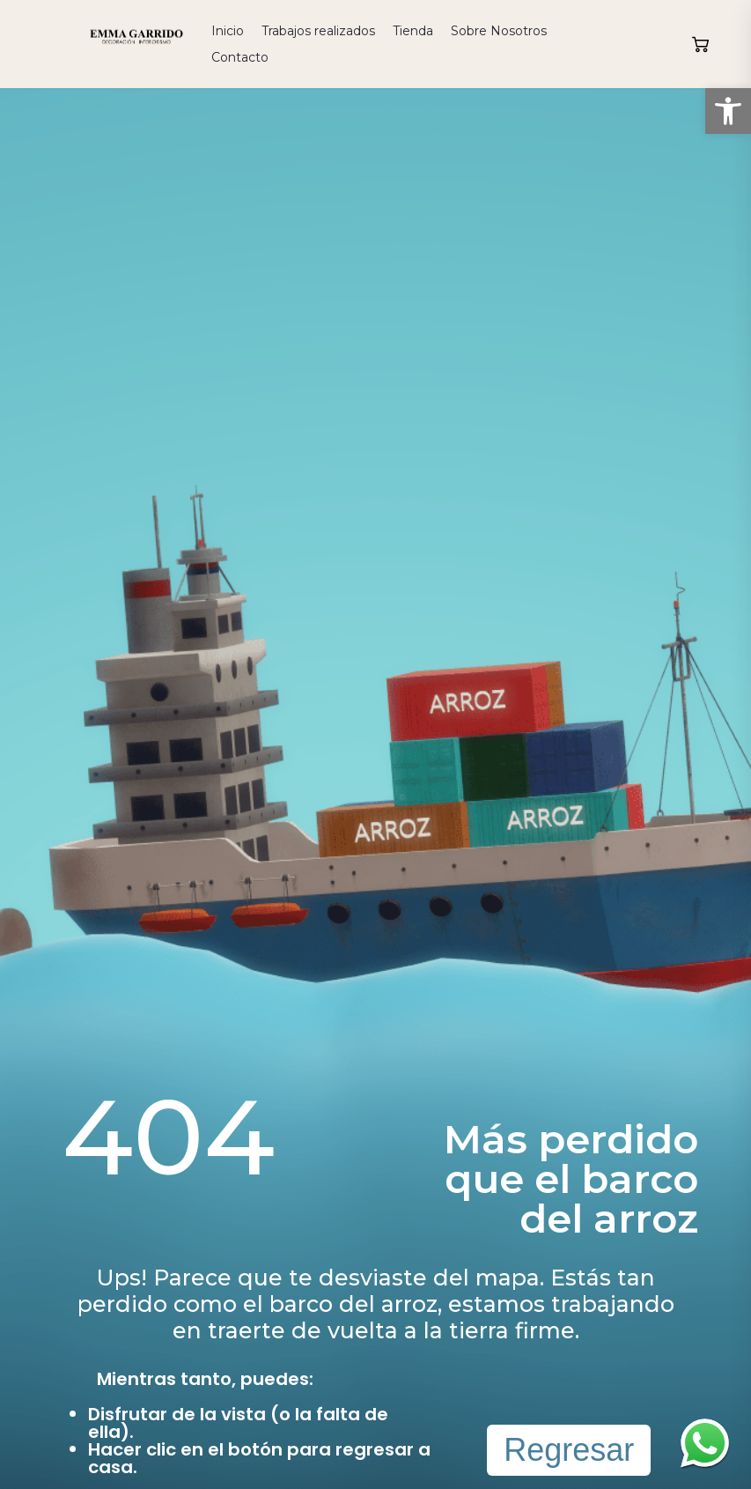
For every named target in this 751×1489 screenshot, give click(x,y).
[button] (728, 111)
